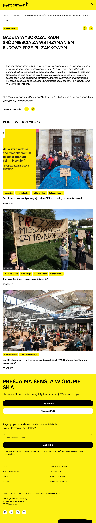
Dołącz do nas (48, 403)
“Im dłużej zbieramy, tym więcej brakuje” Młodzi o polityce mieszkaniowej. (42, 198)
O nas (5, 466)
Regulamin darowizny (58, 481)
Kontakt (6, 481)
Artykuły (15, 15)
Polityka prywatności (57, 476)
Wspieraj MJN (48, 411)
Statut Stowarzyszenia (58, 466)
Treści (5, 15)
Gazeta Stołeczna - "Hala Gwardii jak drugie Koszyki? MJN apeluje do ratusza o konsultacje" (45, 361)
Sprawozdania (55, 471)
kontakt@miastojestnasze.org (15, 498)
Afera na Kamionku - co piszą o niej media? (25, 279)
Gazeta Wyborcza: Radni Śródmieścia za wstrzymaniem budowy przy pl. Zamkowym (57, 15)
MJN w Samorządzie (11, 471)
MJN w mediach (10, 28)
